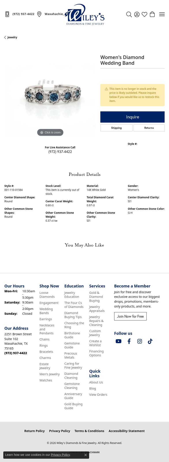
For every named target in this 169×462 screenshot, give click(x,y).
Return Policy (34, 431)
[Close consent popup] (85, 455)
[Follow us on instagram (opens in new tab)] (139, 341)
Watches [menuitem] (45, 380)
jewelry (12, 37)
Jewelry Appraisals (97, 309)
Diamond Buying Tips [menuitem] (73, 315)
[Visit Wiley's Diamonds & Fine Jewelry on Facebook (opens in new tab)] (129, 341)
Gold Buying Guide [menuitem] (73, 406)
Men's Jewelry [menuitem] (49, 374)
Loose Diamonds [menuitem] (47, 295)
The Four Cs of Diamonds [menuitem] (74, 305)
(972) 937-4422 (60, 151)
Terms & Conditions (89, 431)
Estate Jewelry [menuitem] (44, 366)
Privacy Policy (59, 431)
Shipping (116, 127)
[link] (19, 14)
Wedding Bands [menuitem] (46, 311)
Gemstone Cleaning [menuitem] (72, 386)
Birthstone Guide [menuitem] (72, 335)
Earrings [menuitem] (45, 319)
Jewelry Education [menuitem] (71, 295)
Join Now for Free (130, 316)
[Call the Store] (15, 353)
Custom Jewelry (95, 333)
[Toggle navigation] (162, 14)
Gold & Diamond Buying (96, 297)
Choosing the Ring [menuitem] (74, 325)
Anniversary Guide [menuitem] (73, 396)
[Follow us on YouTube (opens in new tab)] (118, 341)
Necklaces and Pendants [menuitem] (46, 329)
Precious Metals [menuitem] (70, 355)
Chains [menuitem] (44, 339)
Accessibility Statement (127, 431)
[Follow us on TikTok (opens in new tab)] (150, 341)
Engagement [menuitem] (48, 303)
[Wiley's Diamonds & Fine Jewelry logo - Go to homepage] (84, 14)
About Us (96, 382)
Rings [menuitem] (43, 345)
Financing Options (96, 353)
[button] (129, 14)
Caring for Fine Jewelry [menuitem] (73, 365)
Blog (92, 388)
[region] (50, 92)
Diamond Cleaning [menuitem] (71, 376)
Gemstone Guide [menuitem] (72, 345)
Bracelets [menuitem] (46, 352)
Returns (149, 127)
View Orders (98, 394)
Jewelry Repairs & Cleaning (96, 321)
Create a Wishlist (95, 343)
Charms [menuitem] (45, 358)
